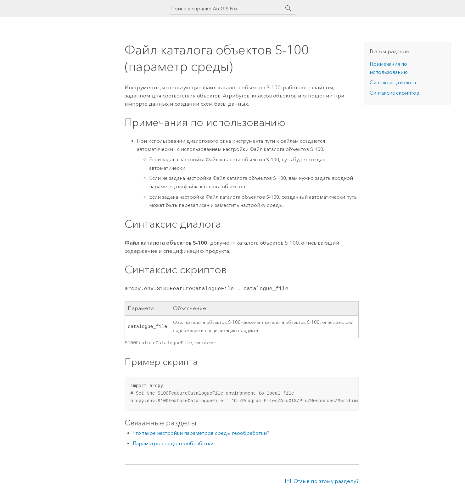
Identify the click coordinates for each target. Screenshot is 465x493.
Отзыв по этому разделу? (326, 480)
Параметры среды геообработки (173, 443)
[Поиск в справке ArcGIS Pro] (226, 8)
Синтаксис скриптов (394, 93)
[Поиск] (288, 8)
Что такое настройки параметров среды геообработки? (201, 432)
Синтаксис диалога (393, 83)
